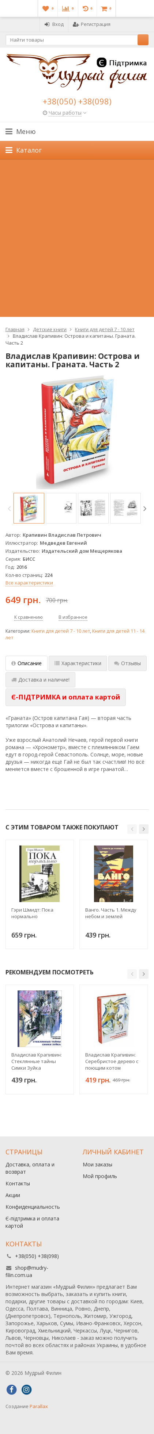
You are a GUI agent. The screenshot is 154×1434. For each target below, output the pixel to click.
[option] (29, 508)
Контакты (17, 1183)
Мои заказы (97, 1164)
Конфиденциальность (32, 1206)
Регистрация (91, 24)
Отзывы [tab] (127, 663)
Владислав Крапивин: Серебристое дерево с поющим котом (111, 1061)
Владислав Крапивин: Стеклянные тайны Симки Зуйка (36, 1061)
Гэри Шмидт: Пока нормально (32, 913)
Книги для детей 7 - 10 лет (60, 631)
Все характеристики (29, 582)
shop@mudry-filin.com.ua (26, 1271)
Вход (54, 24)
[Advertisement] (77, 240)
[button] (132, 829)
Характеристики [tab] (78, 663)
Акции (12, 1195)
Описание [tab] (26, 663)
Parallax (39, 1406)
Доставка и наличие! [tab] (40, 679)
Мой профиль (100, 1176)
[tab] (65, 697)
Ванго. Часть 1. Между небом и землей (110, 913)
